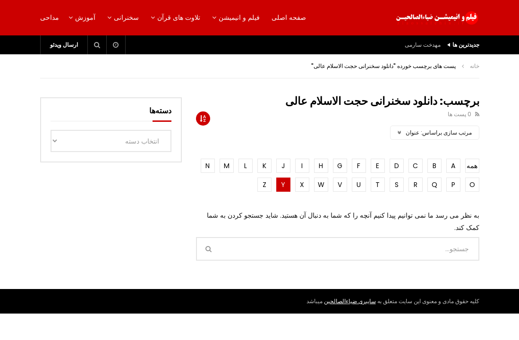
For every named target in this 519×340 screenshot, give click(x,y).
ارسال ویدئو (64, 45)
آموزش (85, 17)
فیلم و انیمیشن (239, 17)
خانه (474, 66)
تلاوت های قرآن (178, 17)
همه (472, 165)
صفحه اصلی (289, 17)
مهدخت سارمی (423, 45)
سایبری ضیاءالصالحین (350, 301)
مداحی (49, 17)
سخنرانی (126, 17)
